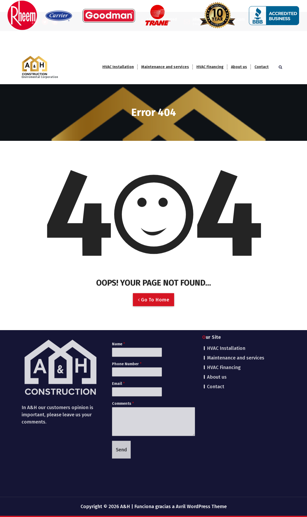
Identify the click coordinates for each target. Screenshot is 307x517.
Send (121, 403)
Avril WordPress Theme (201, 506)
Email (118, 337)
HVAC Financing (210, 67)
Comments (123, 357)
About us (239, 67)
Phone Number (127, 317)
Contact (261, 67)
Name (118, 297)
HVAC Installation (118, 67)
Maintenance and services (165, 67)
